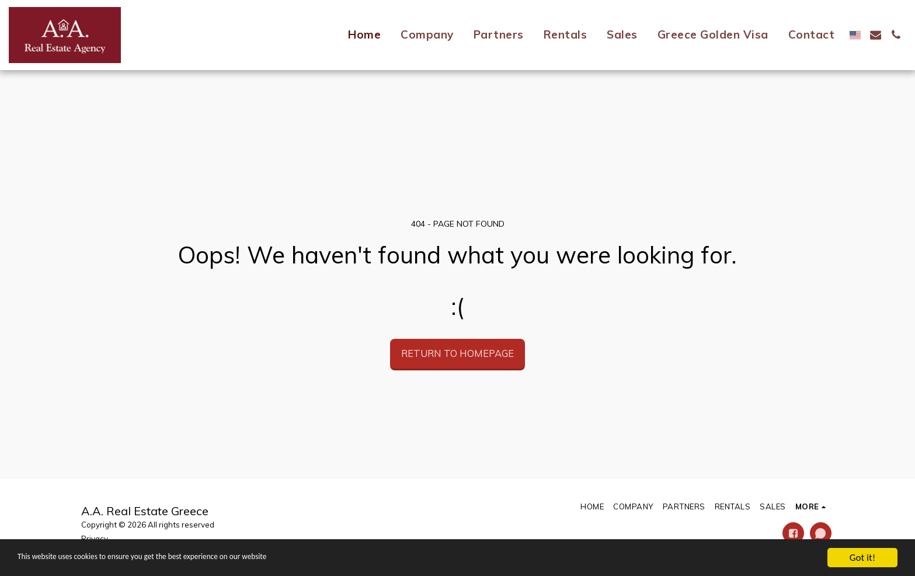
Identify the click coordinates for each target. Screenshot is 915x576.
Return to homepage (457, 353)
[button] (875, 34)
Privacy (94, 538)
